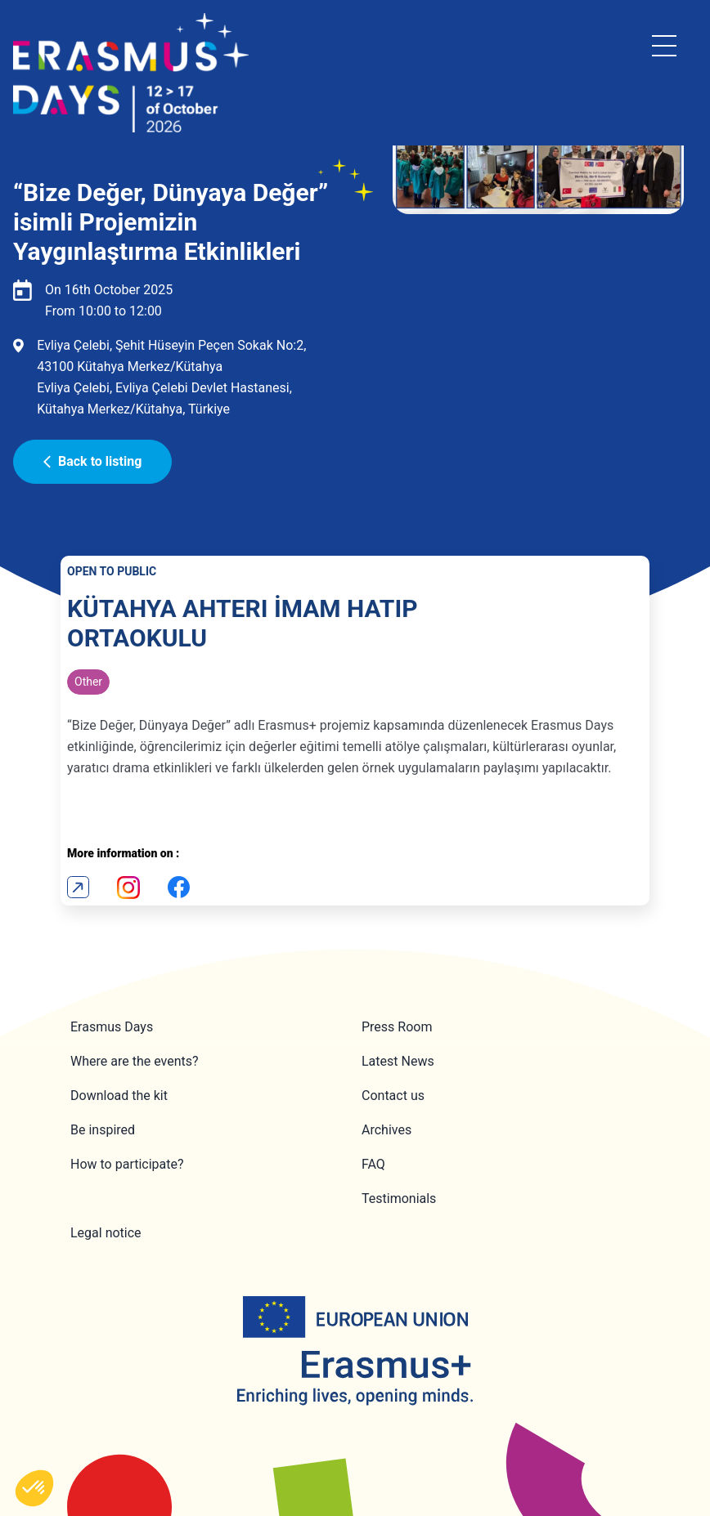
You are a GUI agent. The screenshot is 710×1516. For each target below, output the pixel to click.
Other (88, 681)
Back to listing (92, 461)
